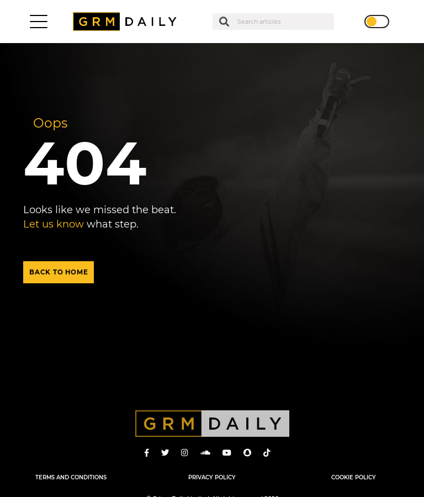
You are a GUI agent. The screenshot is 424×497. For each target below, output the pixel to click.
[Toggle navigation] (38, 21)
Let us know (53, 224)
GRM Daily (127, 21)
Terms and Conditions (71, 477)
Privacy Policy (212, 477)
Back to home (58, 272)
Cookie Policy (353, 477)
